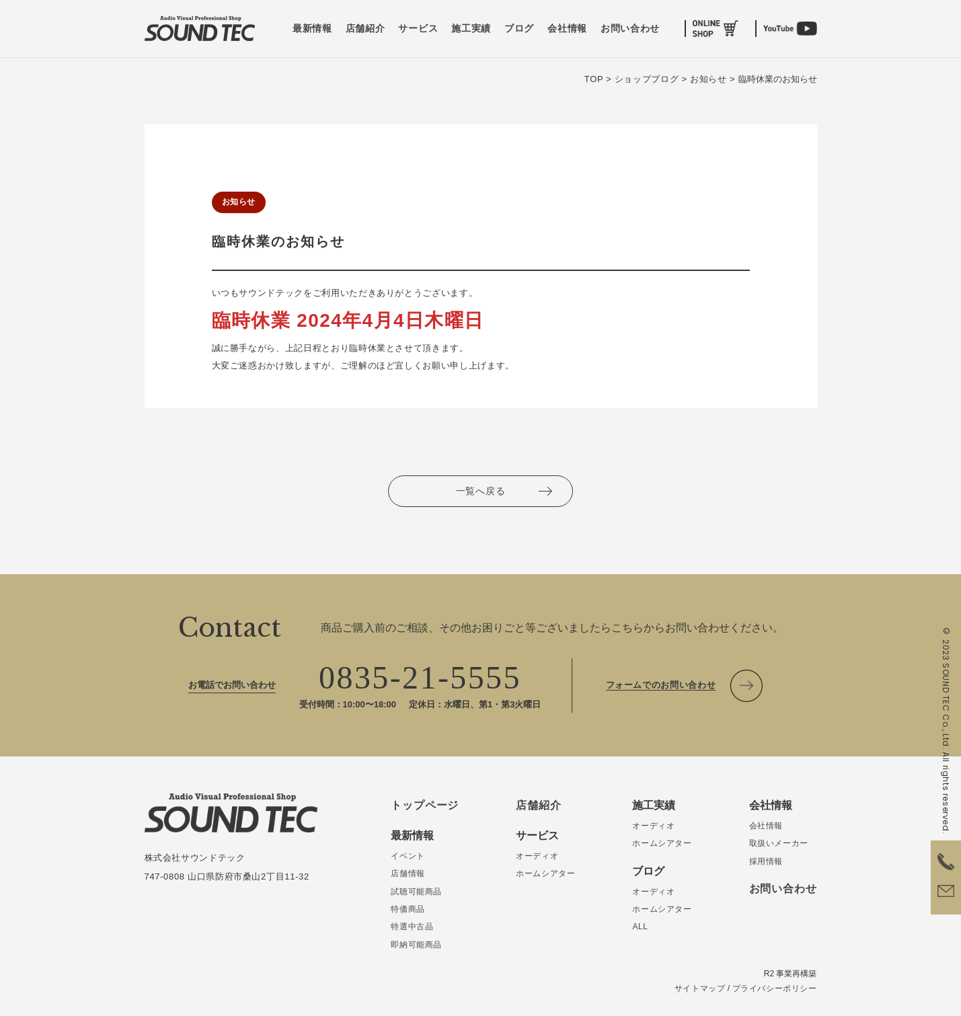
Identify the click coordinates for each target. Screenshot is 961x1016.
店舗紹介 (365, 29)
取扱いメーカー (778, 843)
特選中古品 (412, 926)
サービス (418, 29)
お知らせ (239, 201)
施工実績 (471, 29)
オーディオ (537, 856)
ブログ (519, 29)
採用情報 (766, 861)
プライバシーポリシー (774, 988)
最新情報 (312, 29)
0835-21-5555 (420, 677)
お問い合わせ (630, 29)
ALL (640, 926)
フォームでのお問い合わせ (661, 685)
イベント (407, 856)
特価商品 (407, 909)
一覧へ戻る (481, 490)
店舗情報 (407, 873)
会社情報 (567, 29)
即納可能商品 (416, 944)
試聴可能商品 (416, 891)
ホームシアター (545, 873)
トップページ (425, 805)
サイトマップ (700, 988)
